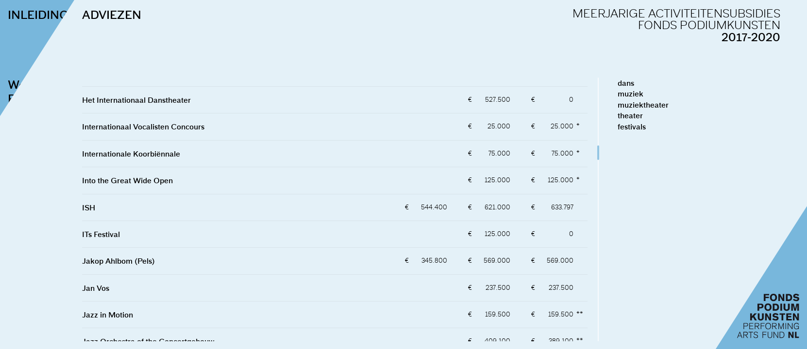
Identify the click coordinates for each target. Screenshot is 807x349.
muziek (649, 93)
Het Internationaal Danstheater (155, 99)
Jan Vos (114, 288)
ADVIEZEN (130, 14)
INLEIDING (38, 14)
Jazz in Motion (126, 314)
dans (645, 83)
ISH (107, 207)
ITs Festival (120, 234)
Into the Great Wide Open (146, 180)
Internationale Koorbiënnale (150, 153)
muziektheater (662, 104)
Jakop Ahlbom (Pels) (137, 260)
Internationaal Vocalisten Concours (162, 126)
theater (649, 115)
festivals (651, 126)
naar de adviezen (52, 222)
